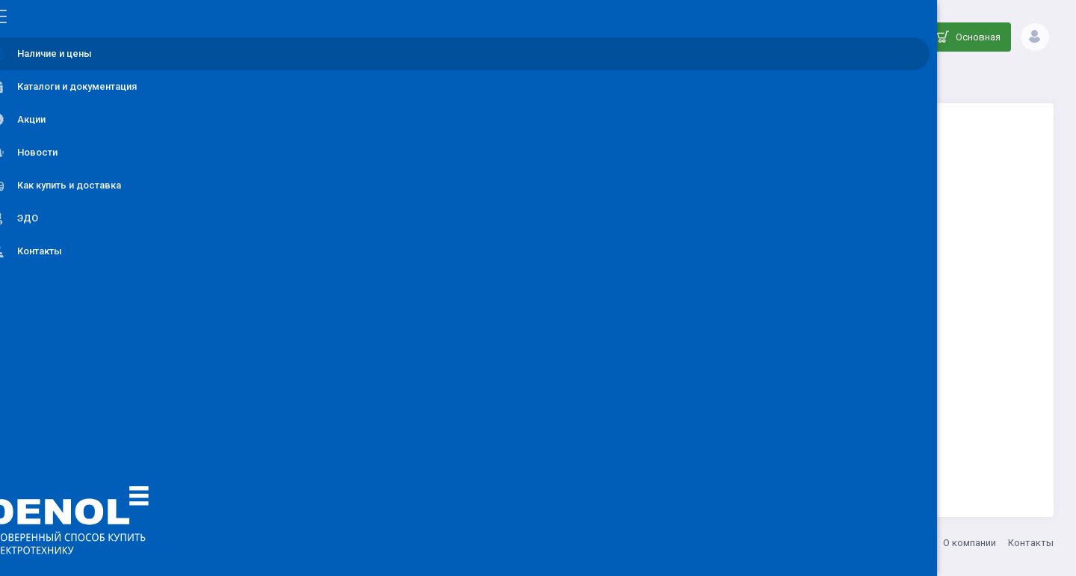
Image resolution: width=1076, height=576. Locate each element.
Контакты (1031, 542)
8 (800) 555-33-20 (458, 542)
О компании (969, 542)
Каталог (457, 79)
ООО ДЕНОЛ (311, 542)
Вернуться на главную (652, 431)
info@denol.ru (380, 542)
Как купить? (903, 542)
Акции (850, 542)
